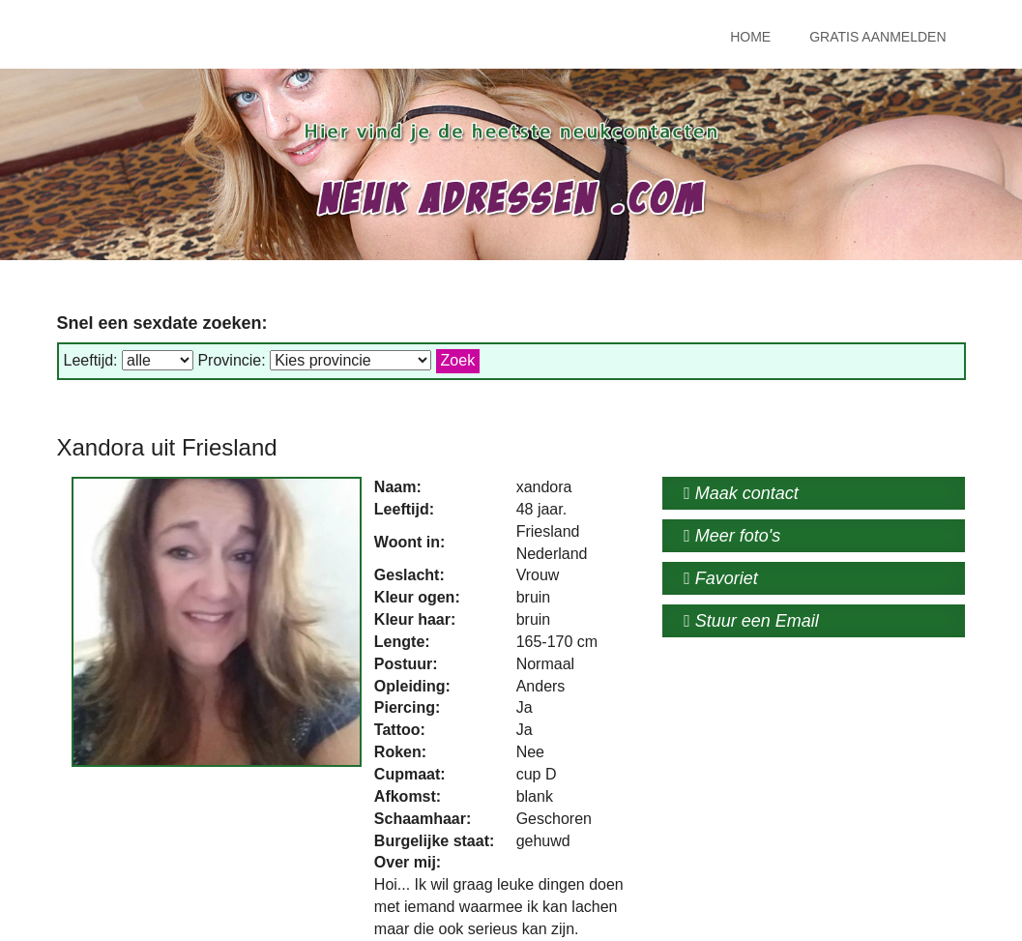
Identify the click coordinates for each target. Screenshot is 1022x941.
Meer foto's (732, 535)
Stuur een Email (751, 621)
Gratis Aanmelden (877, 36)
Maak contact (741, 493)
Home (750, 36)
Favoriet (721, 578)
